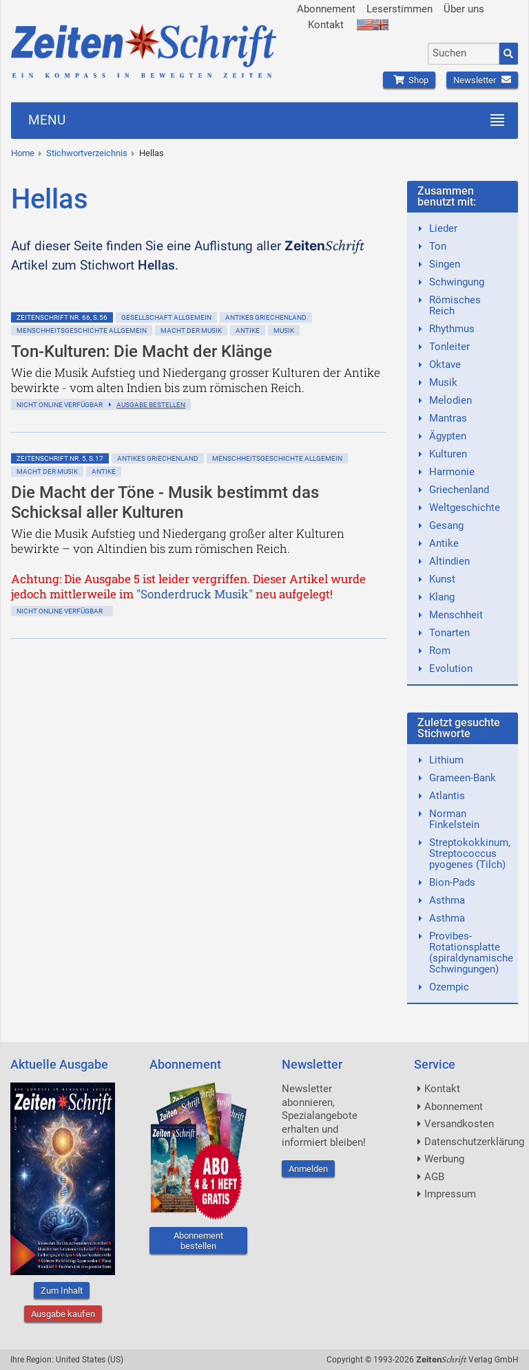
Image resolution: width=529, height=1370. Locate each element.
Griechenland (459, 489)
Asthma (447, 900)
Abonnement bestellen (198, 1240)
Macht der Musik (191, 330)
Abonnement (326, 9)
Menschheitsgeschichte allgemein (82, 330)
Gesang (446, 525)
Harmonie (452, 472)
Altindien (449, 561)
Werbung (444, 1159)
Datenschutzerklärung (474, 1141)
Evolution (451, 668)
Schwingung (456, 282)
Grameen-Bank (462, 778)
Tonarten (449, 633)
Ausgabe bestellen (150, 405)
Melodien (450, 400)
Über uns (464, 9)
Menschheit (456, 615)
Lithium (446, 760)
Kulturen (448, 454)
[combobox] (463, 54)
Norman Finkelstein (454, 819)
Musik (283, 330)
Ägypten (447, 436)
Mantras (448, 418)
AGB (434, 1177)
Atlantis (447, 796)
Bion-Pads (452, 882)
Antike (248, 330)
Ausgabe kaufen (63, 1314)
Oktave (445, 364)
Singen (444, 264)
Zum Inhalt (62, 1290)
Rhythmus (452, 329)
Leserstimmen (399, 9)
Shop (409, 80)
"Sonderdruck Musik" (194, 594)
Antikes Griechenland (266, 317)
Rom (439, 650)
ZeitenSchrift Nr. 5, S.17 (60, 458)
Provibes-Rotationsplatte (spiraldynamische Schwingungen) (471, 952)
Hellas (151, 153)
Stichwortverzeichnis (86, 153)
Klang (442, 597)
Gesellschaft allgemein (166, 317)
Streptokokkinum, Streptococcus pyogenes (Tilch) (469, 853)
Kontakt (326, 25)
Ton (437, 246)
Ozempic (449, 987)
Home (22, 153)
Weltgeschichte (464, 507)
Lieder (443, 228)
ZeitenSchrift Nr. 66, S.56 (62, 317)
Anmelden (308, 1169)
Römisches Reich (455, 305)
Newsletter (482, 80)
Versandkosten (459, 1124)
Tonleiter (449, 346)
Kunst (442, 579)
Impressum (450, 1194)
